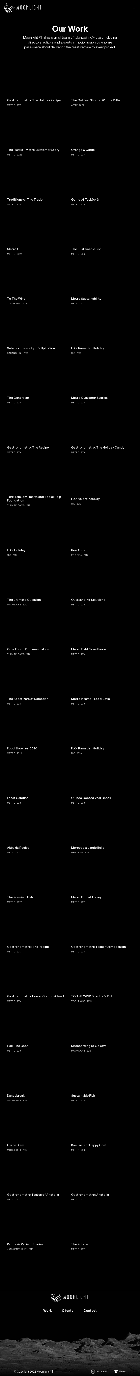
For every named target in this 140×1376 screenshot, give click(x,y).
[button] (134, 8)
